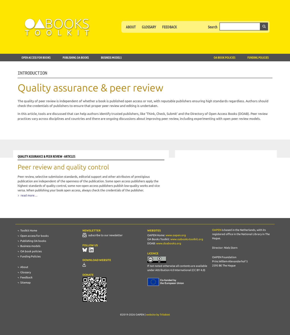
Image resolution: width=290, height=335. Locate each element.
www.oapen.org (176, 235)
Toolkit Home (28, 230)
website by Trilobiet (158, 314)
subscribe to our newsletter (102, 235)
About (131, 27)
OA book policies (224, 57)
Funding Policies (258, 57)
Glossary (149, 27)
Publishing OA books (76, 57)
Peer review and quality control (63, 167)
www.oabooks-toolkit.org (186, 239)
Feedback (169, 27)
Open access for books (35, 57)
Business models (111, 57)
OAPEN (216, 230)
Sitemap (25, 282)
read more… (28, 195)
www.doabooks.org (168, 243)
